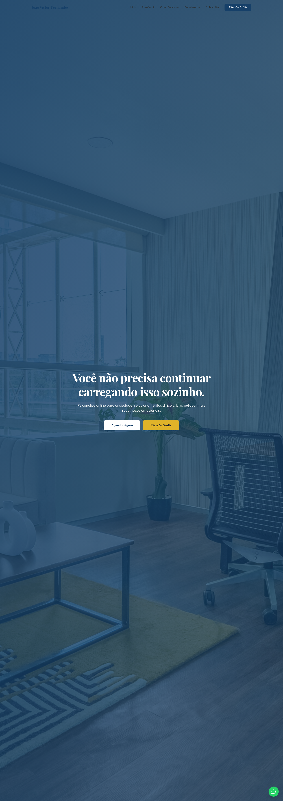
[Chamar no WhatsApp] (273, 791)
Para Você (148, 7)
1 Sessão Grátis (238, 7)
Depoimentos (192, 7)
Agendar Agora (122, 425)
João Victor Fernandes (50, 7)
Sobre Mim (212, 7)
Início (133, 7)
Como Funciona (169, 7)
